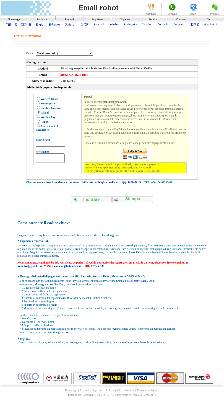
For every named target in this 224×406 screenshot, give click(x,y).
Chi (209, 19)
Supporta (125, 19)
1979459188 (134, 182)
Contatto (180, 19)
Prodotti (69, 19)
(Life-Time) (82, 74)
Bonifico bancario (51, 108)
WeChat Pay (48, 117)
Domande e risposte (148, 390)
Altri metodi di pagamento (47, 128)
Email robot (98, 8)
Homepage (14, 19)
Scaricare (41, 19)
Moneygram (48, 103)
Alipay (44, 121)
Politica (153, 19)
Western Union (49, 99)
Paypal (45, 112)
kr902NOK (66, 74)
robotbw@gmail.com (30, 266)
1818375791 (67, 80)
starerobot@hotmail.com (104, 182)
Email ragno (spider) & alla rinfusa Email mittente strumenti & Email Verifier (106, 68)
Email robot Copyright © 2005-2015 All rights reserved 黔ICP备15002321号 (112, 394)
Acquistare (97, 19)
